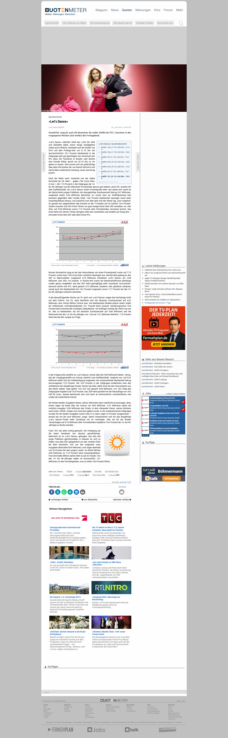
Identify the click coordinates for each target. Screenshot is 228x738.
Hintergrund (68, 707)
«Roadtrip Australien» (157, 363)
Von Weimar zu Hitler (74, 23)
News (115, 10)
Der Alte (98, 471)
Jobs (169, 709)
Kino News (49, 722)
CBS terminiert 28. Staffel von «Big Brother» (162, 299)
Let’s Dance (54, 475)
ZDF (114, 475)
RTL (68, 475)
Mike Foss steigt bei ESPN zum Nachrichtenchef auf (165, 273)
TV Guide (115, 722)
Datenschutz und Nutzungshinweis (174, 714)
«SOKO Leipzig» (154, 379)
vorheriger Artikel (58, 499)
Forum (168, 10)
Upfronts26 (51, 23)
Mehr (179, 10)
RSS (44, 707)
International (89, 713)
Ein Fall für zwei (111, 471)
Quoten (127, 10)
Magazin (101, 10)
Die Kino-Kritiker (152, 709)
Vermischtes (89, 709)
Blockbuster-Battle (153, 713)
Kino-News (150, 707)
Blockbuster (122, 722)
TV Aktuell (57, 722)
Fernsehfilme (131, 722)
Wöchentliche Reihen (113, 707)
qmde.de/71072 (125, 482)
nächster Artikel (122, 499)
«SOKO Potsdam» (155, 370)
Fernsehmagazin (67, 722)
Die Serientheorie (99, 23)
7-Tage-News (47, 713)
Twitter (45, 717)
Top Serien (178, 722)
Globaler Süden (144, 23)
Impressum (172, 719)
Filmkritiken (78, 722)
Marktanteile (110, 709)
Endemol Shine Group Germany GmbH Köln (163, 400)
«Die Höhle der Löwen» (157, 367)
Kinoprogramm (153, 722)
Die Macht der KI (123, 23)
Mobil (45, 711)
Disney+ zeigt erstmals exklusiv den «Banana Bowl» (163, 290)
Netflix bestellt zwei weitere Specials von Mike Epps (164, 284)
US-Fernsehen (89, 717)
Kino (157, 10)
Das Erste (83, 471)
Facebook (46, 715)
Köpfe (87, 715)
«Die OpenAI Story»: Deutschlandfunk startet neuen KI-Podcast (163, 295)
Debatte (129, 707)
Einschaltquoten (105, 722)
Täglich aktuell (111, 711)
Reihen (66, 709)
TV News (96, 722)
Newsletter (46, 709)
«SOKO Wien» (153, 386)
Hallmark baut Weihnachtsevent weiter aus (163, 270)
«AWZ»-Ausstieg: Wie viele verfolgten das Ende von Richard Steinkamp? (162, 374)
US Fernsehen (87, 722)
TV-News (88, 707)
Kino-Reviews (131, 711)
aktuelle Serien (142, 722)
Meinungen (143, 10)
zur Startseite (89, 499)
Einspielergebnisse (153, 711)
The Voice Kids (99, 475)
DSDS (69, 471)
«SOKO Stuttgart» (155, 383)
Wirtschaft (88, 711)
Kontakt (170, 711)
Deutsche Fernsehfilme (166, 722)
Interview (67, 711)
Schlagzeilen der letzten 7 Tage (158, 302)
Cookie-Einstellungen (175, 717)
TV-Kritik (129, 709)
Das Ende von (165, 23)
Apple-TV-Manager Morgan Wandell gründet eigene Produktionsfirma (162, 279)
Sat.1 (83, 475)
